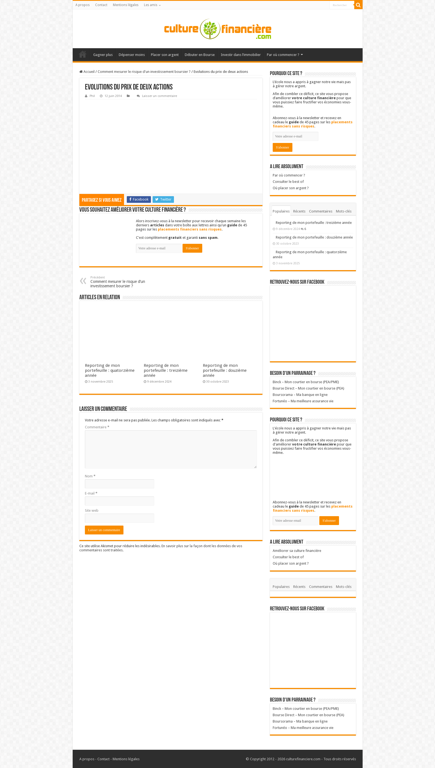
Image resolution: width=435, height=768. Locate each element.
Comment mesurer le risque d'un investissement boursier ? (144, 72)
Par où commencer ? (283, 55)
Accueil (82, 54)
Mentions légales (125, 5)
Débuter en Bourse (200, 55)
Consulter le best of (288, 182)
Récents (299, 211)
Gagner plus (103, 55)
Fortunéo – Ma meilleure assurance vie (303, 401)
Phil (92, 96)
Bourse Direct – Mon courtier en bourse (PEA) (308, 388)
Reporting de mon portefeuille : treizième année (166, 370)
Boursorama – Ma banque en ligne (300, 395)
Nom (90, 476)
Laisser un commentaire (159, 96)
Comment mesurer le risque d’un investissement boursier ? (118, 282)
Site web (91, 510)
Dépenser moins (132, 55)
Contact (101, 5)
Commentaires (320, 211)
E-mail (91, 493)
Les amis (150, 5)
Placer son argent (165, 55)
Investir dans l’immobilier (241, 55)
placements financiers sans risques (190, 229)
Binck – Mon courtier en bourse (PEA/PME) (306, 382)
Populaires (281, 211)
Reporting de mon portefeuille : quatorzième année (110, 370)
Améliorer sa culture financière (297, 551)
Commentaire (97, 427)
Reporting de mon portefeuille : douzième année (225, 370)
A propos (82, 5)
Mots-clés (343, 211)
